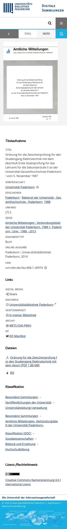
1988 (47, 202)
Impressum (54, 503)
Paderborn (12, 198)
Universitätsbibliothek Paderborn (27, 503)
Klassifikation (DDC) (18, 433)
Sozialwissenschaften (19, 439)
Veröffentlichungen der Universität (28, 402)
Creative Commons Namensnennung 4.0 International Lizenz (33, 482)
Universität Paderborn (20, 187)
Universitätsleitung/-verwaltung (26, 408)
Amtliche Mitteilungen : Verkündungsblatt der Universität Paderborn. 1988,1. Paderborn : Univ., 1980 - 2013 (33, 227)
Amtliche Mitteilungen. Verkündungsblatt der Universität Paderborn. (31, 423)
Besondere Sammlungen (21, 397)
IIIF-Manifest (17, 336)
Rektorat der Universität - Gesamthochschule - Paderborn (33, 200)
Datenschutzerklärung (13, 506)
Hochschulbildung (17, 449)
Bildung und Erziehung (20, 444)
